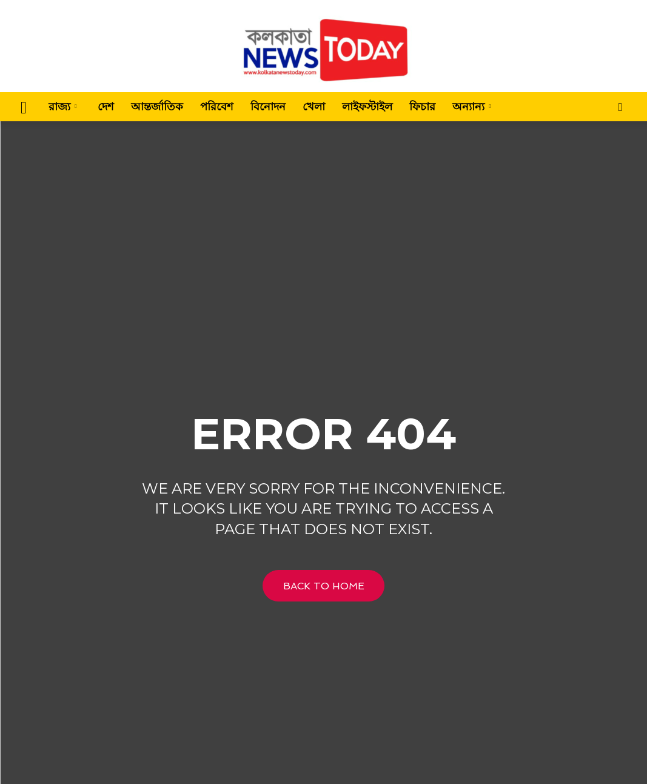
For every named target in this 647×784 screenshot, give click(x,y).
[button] (620, 107)
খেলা (314, 107)
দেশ (106, 107)
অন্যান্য (471, 107)
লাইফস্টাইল (367, 107)
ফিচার (422, 107)
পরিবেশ (216, 107)
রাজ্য (62, 107)
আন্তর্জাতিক (157, 107)
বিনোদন (268, 107)
